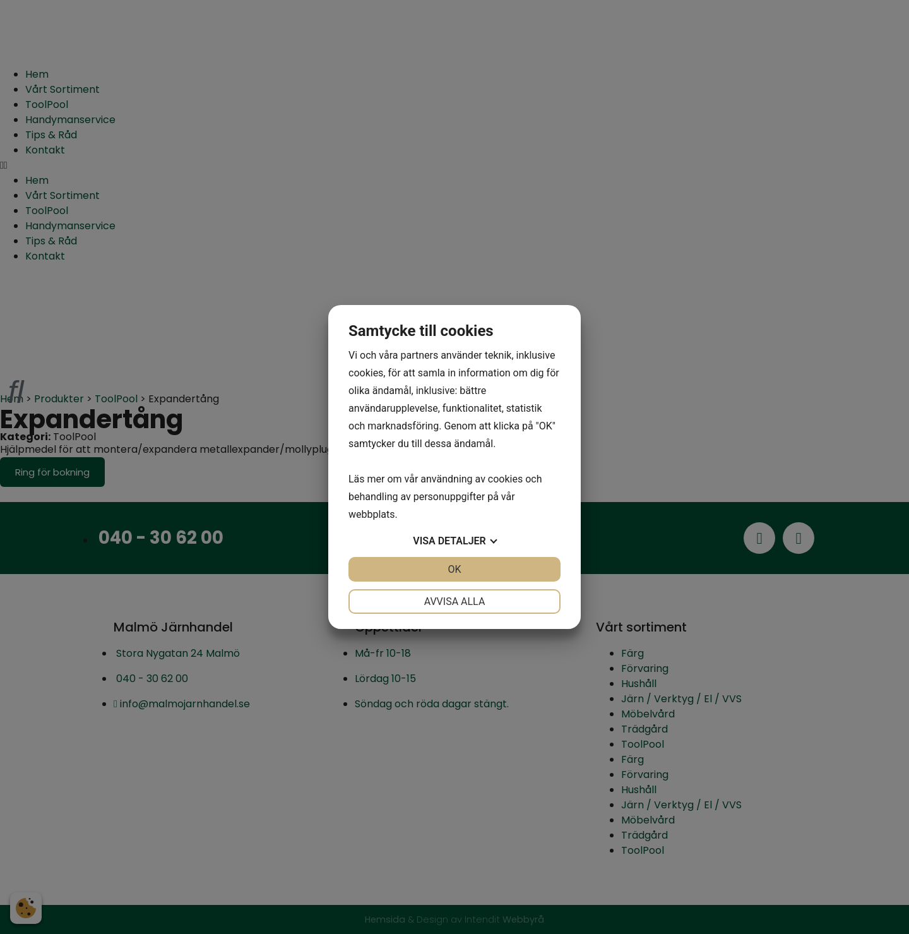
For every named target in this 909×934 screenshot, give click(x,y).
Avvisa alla (454, 602)
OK (454, 569)
